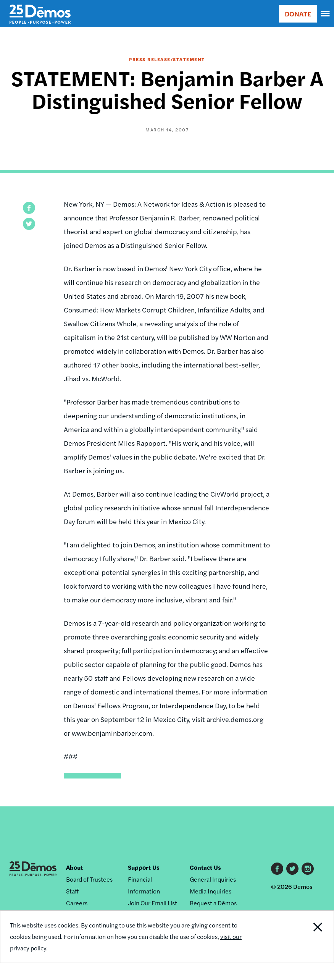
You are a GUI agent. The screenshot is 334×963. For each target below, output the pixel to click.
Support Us (144, 867)
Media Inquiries (210, 891)
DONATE (298, 13)
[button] (29, 208)
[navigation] (325, 14)
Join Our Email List (152, 902)
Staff (72, 891)
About (74, 867)
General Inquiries (213, 879)
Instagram (308, 869)
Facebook (277, 869)
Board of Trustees (89, 879)
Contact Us (205, 867)
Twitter (292, 869)
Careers (76, 902)
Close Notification (302, 937)
